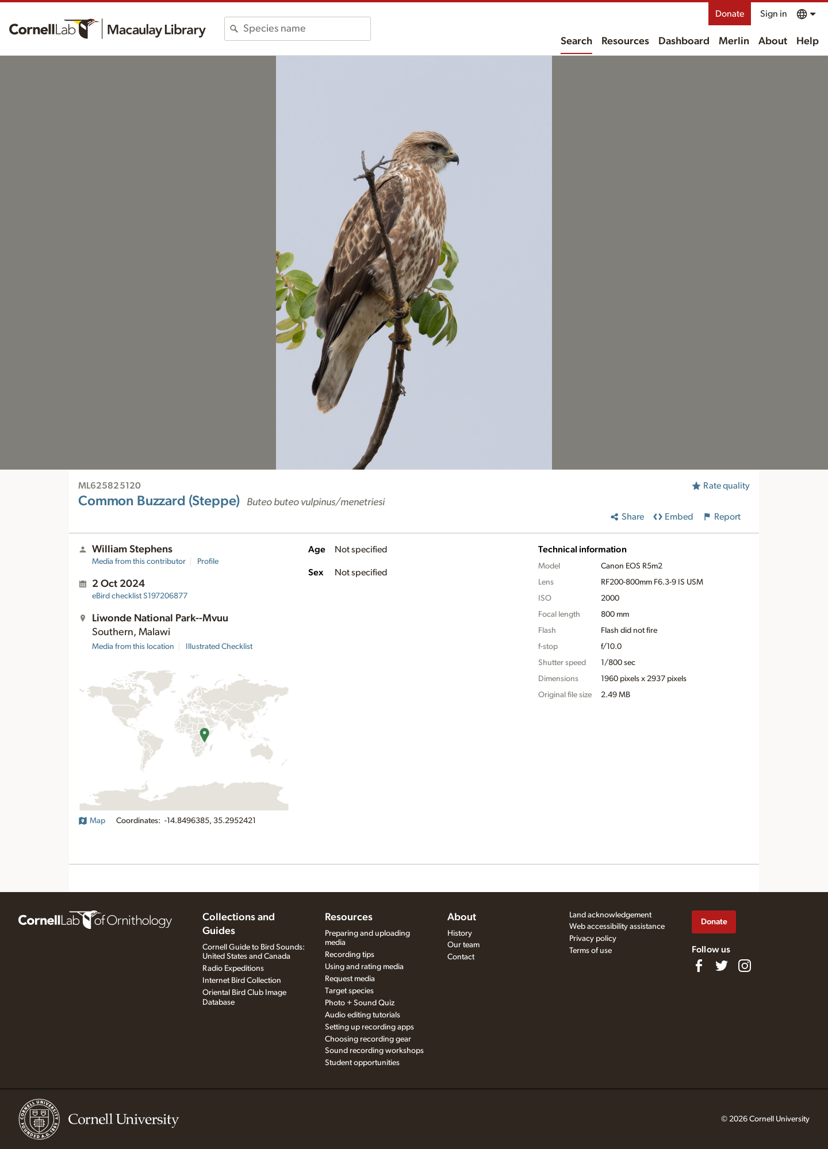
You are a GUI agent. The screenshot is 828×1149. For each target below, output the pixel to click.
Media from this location (133, 647)
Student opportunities (362, 1063)
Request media (350, 979)
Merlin (734, 41)
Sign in (773, 13)
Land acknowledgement (610, 915)
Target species (349, 991)
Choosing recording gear (368, 1039)
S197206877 (139, 596)
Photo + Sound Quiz (359, 1003)
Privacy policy (592, 939)
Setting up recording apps (369, 1027)
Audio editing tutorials (362, 1015)
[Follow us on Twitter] (722, 966)
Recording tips (349, 955)
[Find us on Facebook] (699, 966)
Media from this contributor (139, 562)
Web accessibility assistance (617, 927)
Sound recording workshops (374, 1051)
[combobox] (306, 28)
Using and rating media (364, 967)
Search (576, 41)
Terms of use (590, 951)
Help (807, 41)
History (459, 933)
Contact (460, 957)
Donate (729, 13)
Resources (625, 41)
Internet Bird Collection (241, 981)
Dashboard (684, 41)
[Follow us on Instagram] (745, 966)
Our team (463, 945)
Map (91, 821)
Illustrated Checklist (219, 647)
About (772, 41)
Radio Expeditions (233, 968)
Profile (207, 562)
